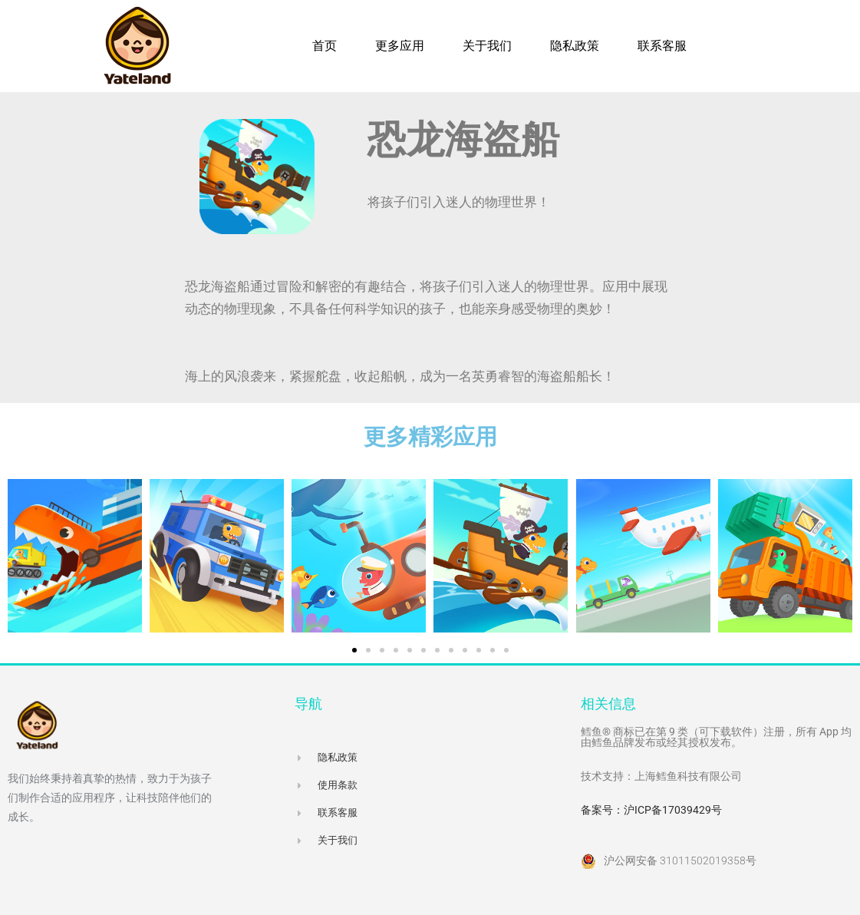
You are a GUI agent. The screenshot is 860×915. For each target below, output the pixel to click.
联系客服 (662, 45)
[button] (15, 555)
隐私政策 (574, 45)
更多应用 (399, 45)
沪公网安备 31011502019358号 (680, 860)
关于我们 (487, 45)
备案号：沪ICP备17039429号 (651, 810)
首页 (324, 45)
